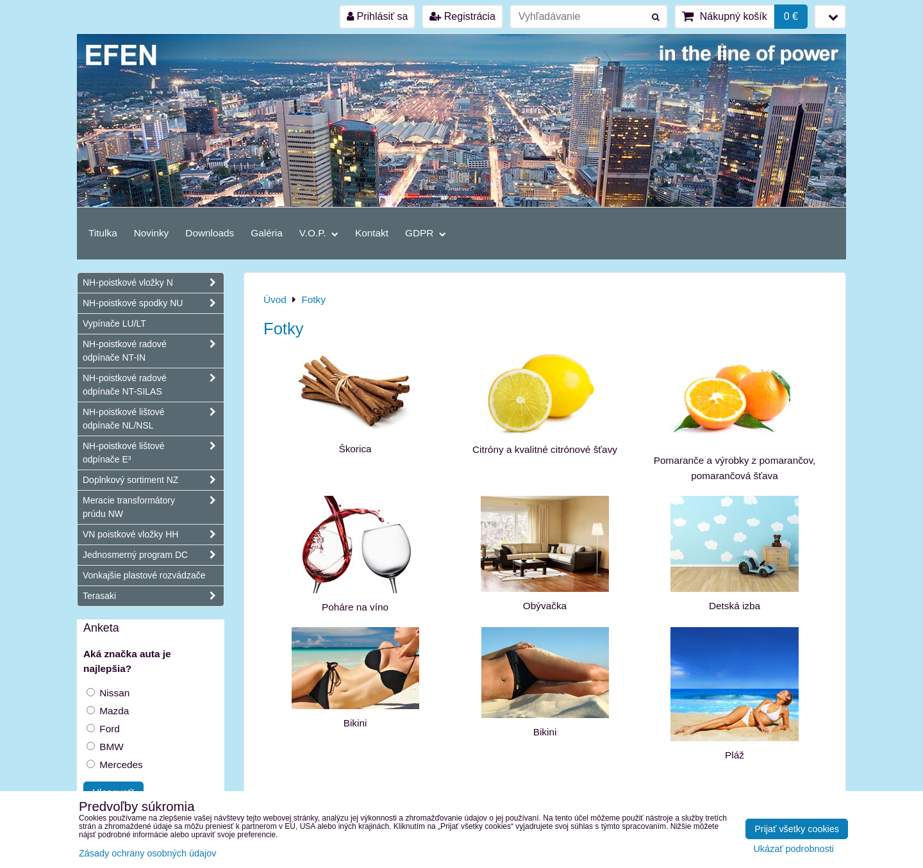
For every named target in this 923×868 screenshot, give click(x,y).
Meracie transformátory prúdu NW (153, 507)
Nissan (108, 692)
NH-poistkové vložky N (153, 283)
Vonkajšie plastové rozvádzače (144, 575)
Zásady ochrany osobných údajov (147, 853)
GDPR (425, 232)
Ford (103, 728)
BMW (105, 746)
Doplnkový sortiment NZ (153, 480)
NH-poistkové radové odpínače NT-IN (153, 351)
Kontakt (371, 232)
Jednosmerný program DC (153, 555)
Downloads (209, 232)
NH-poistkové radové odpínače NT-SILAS (153, 385)
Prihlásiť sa (377, 16)
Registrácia (462, 16)
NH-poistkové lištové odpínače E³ (153, 453)
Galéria (267, 232)
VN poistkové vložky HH (153, 535)
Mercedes (115, 764)
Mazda (108, 710)
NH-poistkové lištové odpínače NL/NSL (153, 419)
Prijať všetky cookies (796, 829)
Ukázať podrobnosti (793, 849)
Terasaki (153, 596)
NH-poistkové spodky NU (153, 303)
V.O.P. (318, 232)
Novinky (151, 232)
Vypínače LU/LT (114, 323)
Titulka (102, 232)
